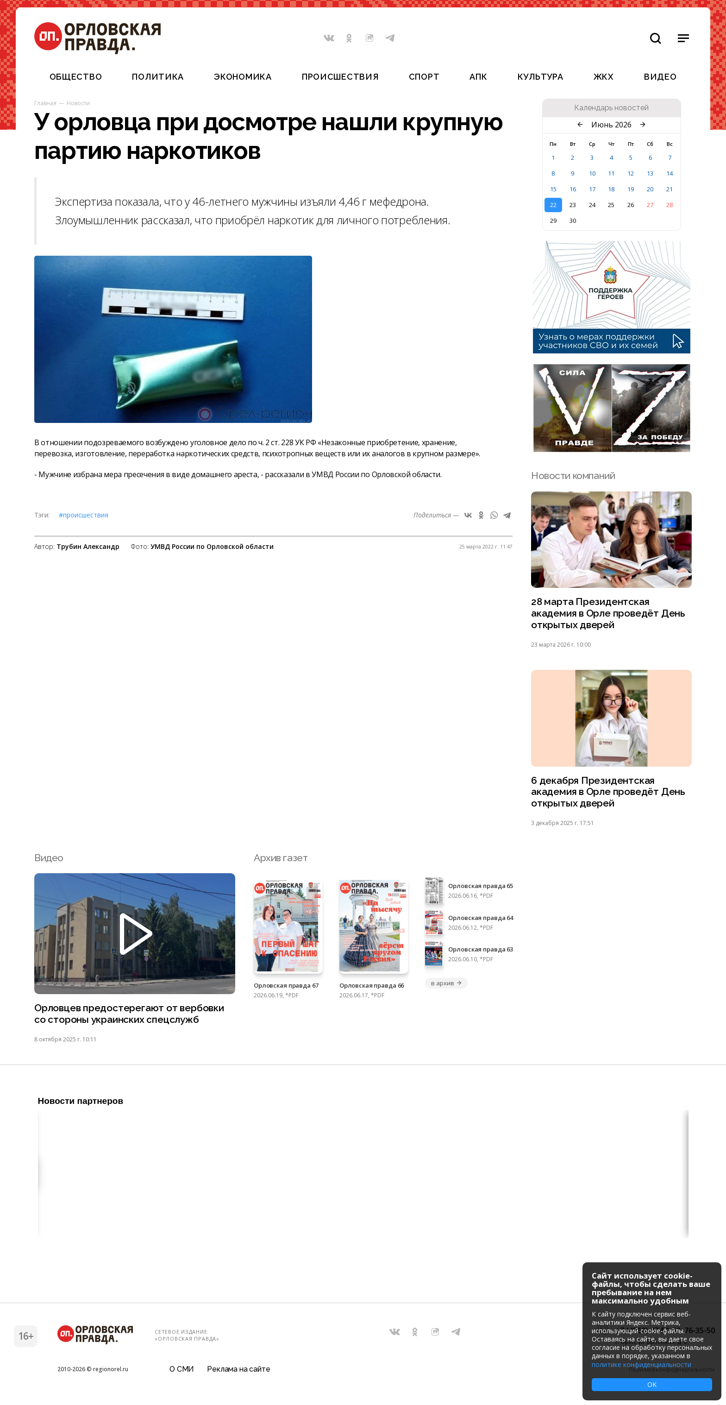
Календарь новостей (611, 108)
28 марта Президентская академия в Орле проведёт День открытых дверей (608, 613)
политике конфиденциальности (641, 1364)
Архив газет (280, 858)
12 (630, 173)
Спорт (424, 77)
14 (669, 173)
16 (573, 189)
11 (611, 173)
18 (611, 189)
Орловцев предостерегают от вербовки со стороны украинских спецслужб (129, 1014)
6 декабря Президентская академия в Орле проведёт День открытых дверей (608, 792)
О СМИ (181, 1370)
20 (650, 189)
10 (592, 173)
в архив (446, 983)
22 (553, 205)
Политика (158, 77)
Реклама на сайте (238, 1370)
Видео (660, 77)
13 (650, 173)
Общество (76, 77)
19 (630, 189)
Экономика (242, 77)
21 (669, 189)
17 (592, 189)
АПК (478, 77)
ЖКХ (604, 77)
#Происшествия (83, 514)
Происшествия (340, 77)
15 (553, 189)
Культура (540, 77)
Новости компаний (573, 475)
